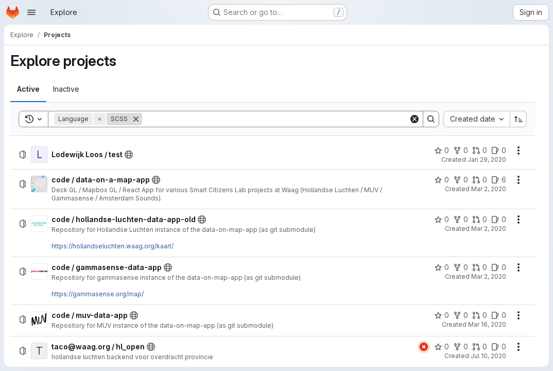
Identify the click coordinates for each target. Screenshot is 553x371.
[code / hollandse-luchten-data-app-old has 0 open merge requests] (479, 219)
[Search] (275, 119)
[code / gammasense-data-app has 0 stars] (441, 267)
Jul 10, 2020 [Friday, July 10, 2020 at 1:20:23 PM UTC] (488, 356)
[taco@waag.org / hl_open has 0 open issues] (498, 347)
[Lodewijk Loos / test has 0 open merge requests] (479, 150)
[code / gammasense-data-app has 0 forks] (460, 267)
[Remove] (136, 119)
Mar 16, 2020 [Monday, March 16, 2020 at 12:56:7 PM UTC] (487, 324)
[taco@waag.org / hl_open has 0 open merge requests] (479, 347)
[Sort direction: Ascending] (518, 119)
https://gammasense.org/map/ (97, 294)
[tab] (28, 89)
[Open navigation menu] (31, 12)
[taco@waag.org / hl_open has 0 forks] (460, 347)
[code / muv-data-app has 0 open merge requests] (479, 315)
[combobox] (476, 119)
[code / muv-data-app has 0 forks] (460, 315)
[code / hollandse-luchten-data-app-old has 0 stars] (441, 219)
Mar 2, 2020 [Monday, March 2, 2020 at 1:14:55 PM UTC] (488, 228)
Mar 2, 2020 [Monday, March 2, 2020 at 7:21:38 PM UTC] (488, 276)
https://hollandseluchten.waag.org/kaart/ (112, 246)
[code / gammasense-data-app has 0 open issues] (498, 267)
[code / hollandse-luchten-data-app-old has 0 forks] (460, 219)
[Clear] (414, 119)
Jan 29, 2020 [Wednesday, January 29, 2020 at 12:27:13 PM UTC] (487, 159)
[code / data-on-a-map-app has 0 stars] (441, 180)
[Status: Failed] (424, 347)
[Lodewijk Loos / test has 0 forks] (460, 150)
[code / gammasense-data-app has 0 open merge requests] (479, 267)
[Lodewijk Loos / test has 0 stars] (441, 150)
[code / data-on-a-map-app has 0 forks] (460, 180)
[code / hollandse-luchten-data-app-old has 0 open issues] (498, 219)
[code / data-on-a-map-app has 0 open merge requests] (479, 180)
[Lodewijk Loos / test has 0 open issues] (498, 150)
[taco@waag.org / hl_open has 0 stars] (441, 347)
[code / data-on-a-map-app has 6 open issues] (498, 180)
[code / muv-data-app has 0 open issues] (498, 315)
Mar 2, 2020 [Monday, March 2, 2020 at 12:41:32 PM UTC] (488, 189)
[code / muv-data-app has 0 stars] (441, 315)
